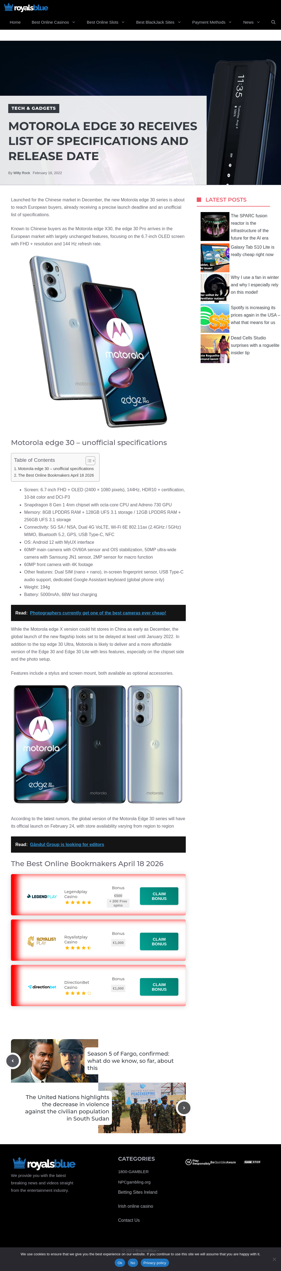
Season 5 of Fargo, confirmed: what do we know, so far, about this (130, 1060)
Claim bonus (159, 896)
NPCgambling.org (134, 1182)
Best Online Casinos (56, 22)
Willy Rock (21, 173)
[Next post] (184, 1108)
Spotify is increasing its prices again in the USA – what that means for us (240, 318)
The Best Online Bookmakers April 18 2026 (56, 475)
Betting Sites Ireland (137, 1192)
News (254, 22)
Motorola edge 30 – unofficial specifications (56, 468)
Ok (119, 1263)
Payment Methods (215, 22)
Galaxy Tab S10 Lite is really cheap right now (237, 257)
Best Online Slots (109, 22)
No (133, 1263)
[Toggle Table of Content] (88, 460)
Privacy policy (155, 1263)
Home (15, 22)
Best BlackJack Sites (161, 22)
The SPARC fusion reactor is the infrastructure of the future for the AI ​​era (235, 226)
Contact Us (129, 1220)
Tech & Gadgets (34, 108)
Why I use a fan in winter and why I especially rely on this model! (240, 288)
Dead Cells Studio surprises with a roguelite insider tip (240, 348)
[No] (274, 1259)
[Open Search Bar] (273, 22)
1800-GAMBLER (133, 1171)
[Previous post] (12, 1061)
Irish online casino (135, 1206)
